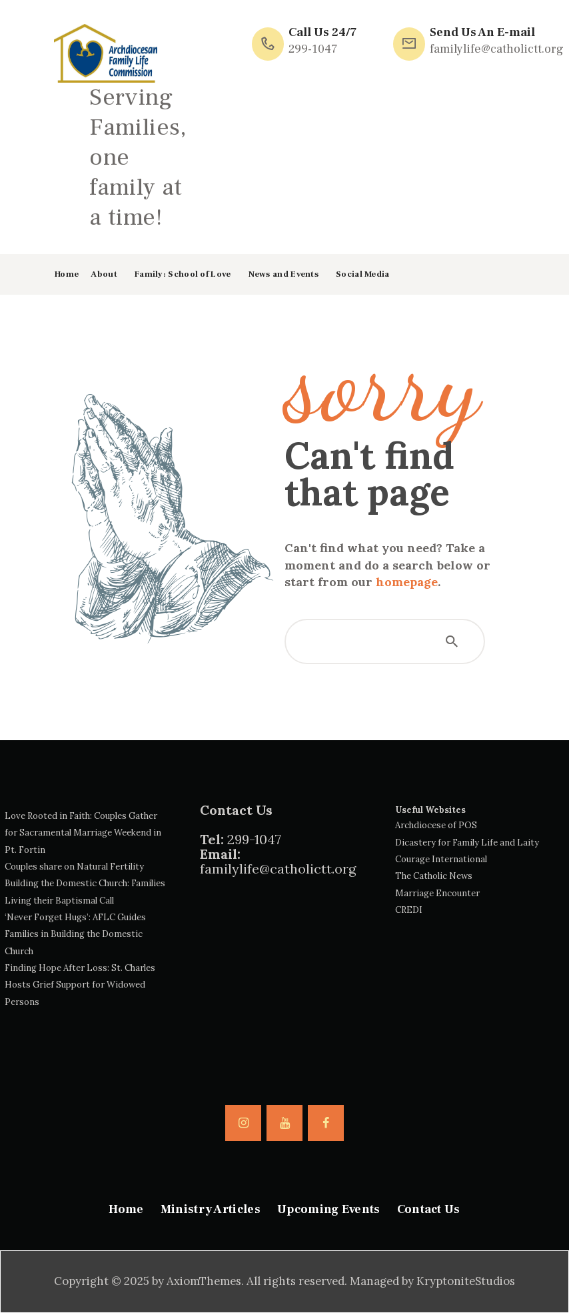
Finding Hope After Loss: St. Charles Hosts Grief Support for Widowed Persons (80, 985)
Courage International (441, 859)
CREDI (408, 910)
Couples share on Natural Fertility (74, 866)
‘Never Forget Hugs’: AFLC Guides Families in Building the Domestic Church (75, 934)
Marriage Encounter (437, 893)
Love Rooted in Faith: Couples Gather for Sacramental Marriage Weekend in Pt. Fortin (83, 833)
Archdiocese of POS (436, 825)
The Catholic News (433, 876)
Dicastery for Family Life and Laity (467, 842)
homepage (407, 581)
